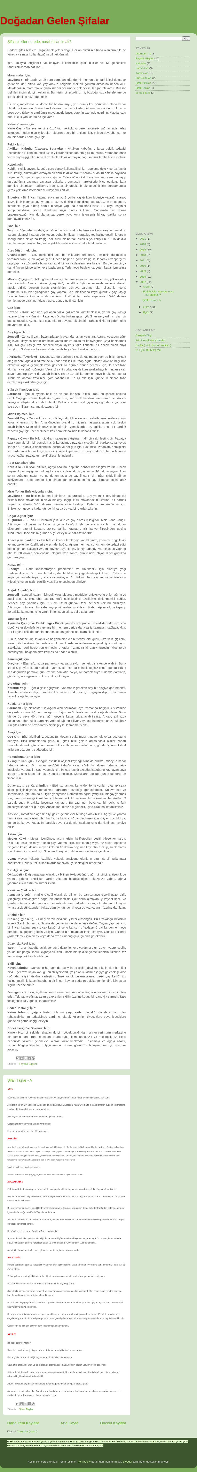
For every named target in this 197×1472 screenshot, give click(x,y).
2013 (143, 254)
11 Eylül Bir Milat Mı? (148, 350)
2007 (143, 282)
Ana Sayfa (69, 1423)
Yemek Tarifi (142, 92)
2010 (143, 265)
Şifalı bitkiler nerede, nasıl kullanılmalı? (39, 42)
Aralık (147, 286)
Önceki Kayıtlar (113, 1423)
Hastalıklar (142, 68)
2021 (143, 238)
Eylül (146, 312)
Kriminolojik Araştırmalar (150, 340)
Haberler (140, 63)
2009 (143, 271)
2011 (143, 260)
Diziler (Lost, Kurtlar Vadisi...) (153, 345)
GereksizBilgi (143, 335)
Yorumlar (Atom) (27, 1431)
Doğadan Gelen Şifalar (54, 21)
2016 (143, 249)
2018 (143, 244)
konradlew (84, 1461)
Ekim (146, 306)
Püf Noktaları (143, 78)
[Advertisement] (151, 163)
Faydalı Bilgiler (28, 1063)
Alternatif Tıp (143, 53)
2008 (143, 276)
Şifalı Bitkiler (143, 82)
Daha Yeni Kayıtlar (23, 1423)
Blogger (127, 1461)
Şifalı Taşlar (26, 1409)
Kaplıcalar (141, 73)
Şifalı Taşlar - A (19, 1080)
